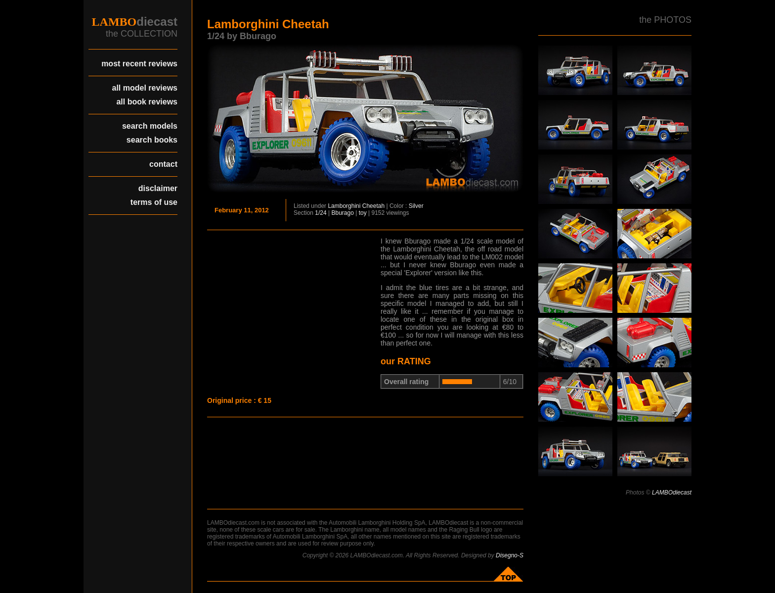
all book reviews (146, 102)
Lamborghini (344, 205)
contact (163, 164)
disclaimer (157, 188)
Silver (416, 205)
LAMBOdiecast (671, 492)
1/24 (320, 212)
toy (363, 212)
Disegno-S (509, 555)
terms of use (153, 202)
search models (149, 126)
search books (152, 140)
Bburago (343, 212)
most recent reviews (139, 63)
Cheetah (373, 205)
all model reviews (144, 88)
